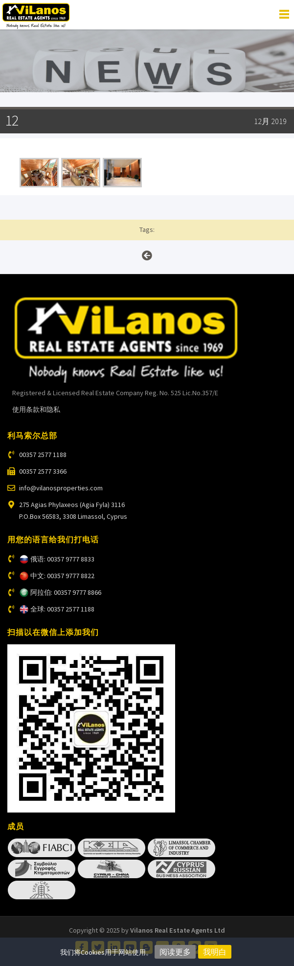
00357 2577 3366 (43, 471)
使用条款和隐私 (36, 409)
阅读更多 (175, 952)
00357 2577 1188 (43, 454)
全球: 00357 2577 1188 (62, 609)
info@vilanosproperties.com (61, 487)
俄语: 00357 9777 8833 (62, 559)
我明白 (214, 952)
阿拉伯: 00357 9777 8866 (65, 592)
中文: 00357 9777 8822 (62, 575)
